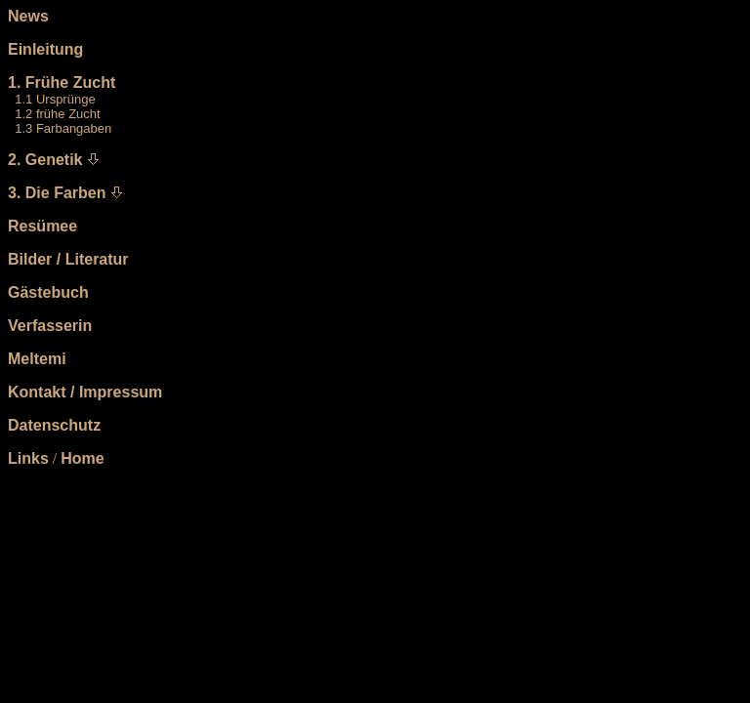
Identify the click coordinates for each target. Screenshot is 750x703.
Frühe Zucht (70, 82)
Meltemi (37, 359)
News (28, 16)
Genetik (54, 159)
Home (82, 458)
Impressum (120, 392)
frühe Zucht (68, 113)
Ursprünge (66, 99)
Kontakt (37, 392)
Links (28, 458)
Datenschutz (54, 425)
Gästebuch (48, 292)
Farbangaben (73, 128)
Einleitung (45, 49)
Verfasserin (50, 325)
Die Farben (65, 193)
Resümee (42, 226)
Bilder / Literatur (68, 259)
